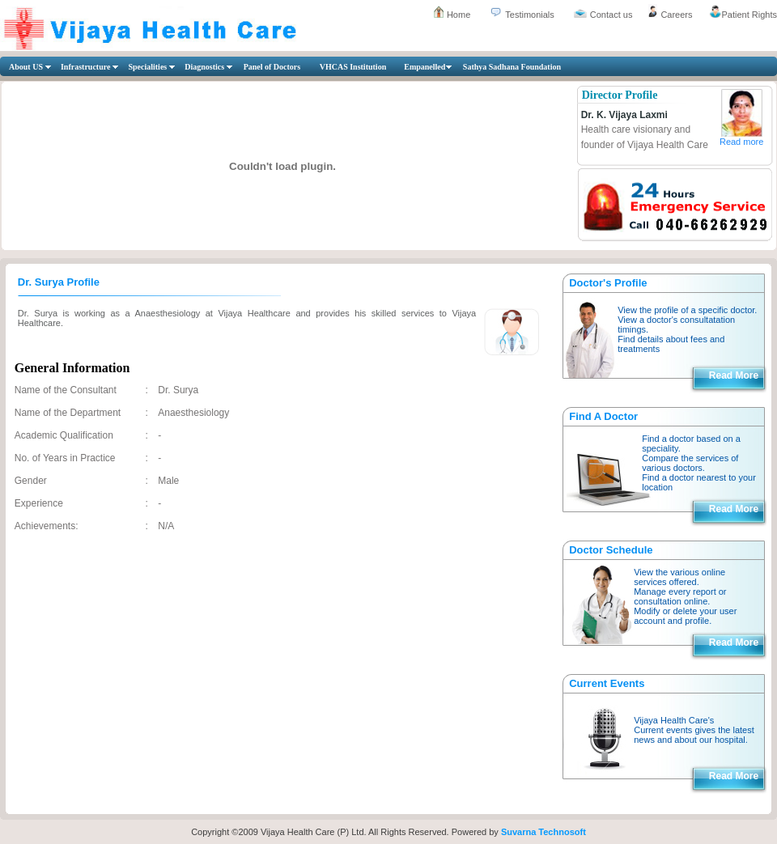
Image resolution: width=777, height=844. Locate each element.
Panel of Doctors (272, 66)
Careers (676, 14)
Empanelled (424, 66)
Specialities (147, 66)
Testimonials (529, 14)
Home (458, 14)
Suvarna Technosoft (543, 832)
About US (26, 66)
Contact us (611, 14)
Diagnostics (204, 66)
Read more (741, 141)
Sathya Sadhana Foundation (512, 66)
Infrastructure (85, 66)
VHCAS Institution (353, 66)
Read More (733, 375)
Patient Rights (749, 14)
